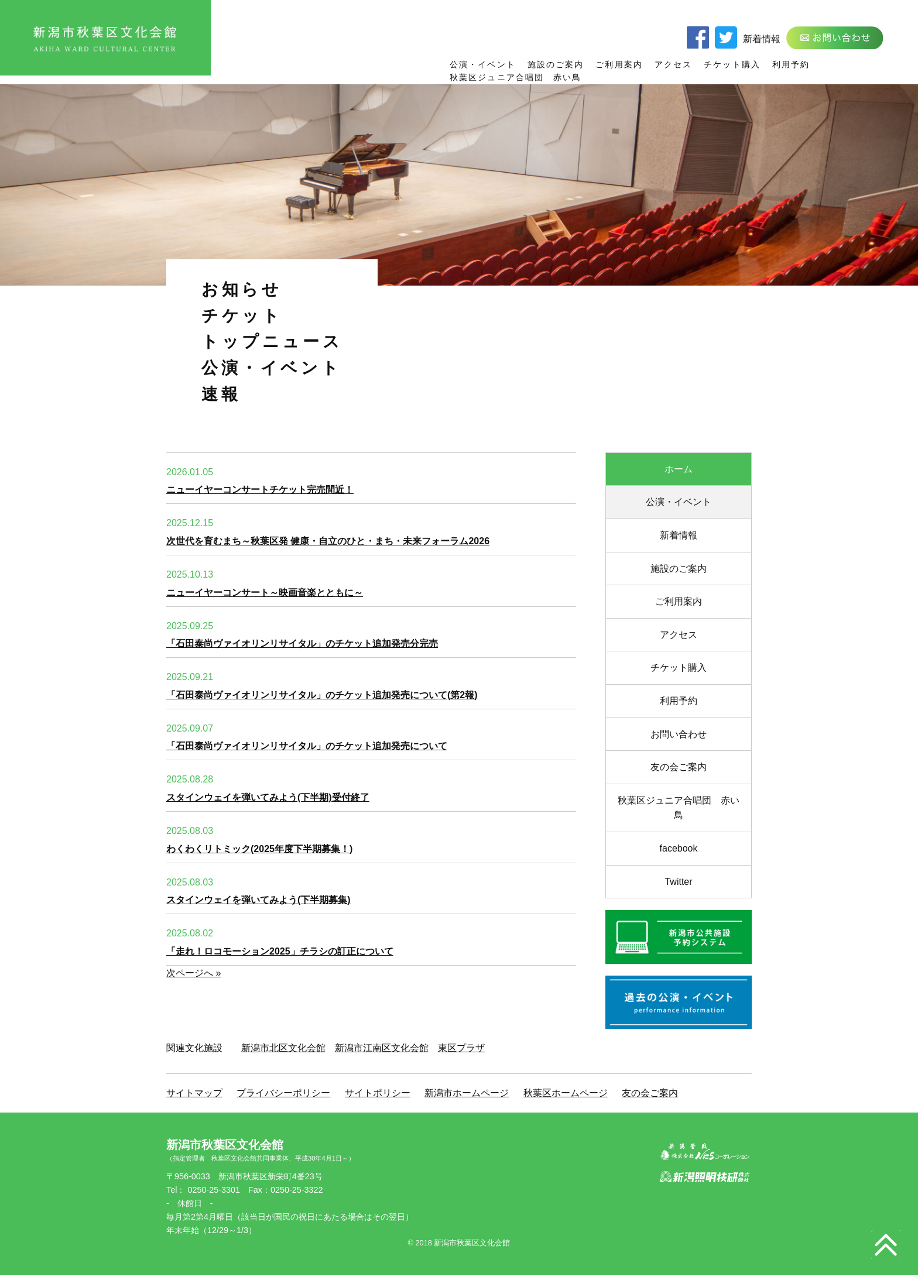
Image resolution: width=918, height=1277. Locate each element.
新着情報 (761, 39)
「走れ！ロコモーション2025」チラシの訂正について (279, 951)
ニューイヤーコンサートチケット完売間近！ (260, 490)
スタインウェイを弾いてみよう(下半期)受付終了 (267, 797)
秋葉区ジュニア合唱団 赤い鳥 (515, 77)
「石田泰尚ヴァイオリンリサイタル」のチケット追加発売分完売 (302, 643)
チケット (241, 316)
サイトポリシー (377, 1093)
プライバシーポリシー (283, 1093)
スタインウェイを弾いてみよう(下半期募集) (258, 900)
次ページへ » (193, 973)
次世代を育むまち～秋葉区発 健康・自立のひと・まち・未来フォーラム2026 (327, 541)
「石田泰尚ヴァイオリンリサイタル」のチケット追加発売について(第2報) (322, 695)
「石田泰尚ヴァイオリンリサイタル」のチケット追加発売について (306, 746)
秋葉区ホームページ (565, 1093)
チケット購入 (732, 64)
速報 (221, 394)
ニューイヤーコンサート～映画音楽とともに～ (264, 593)
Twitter (678, 882)
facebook (679, 848)
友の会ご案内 (678, 767)
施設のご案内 (555, 64)
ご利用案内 (619, 64)
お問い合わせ (678, 734)
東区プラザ (461, 1048)
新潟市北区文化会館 (283, 1048)
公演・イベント (483, 64)
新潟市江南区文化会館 (382, 1048)
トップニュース (271, 341)
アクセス (673, 64)
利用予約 (791, 64)
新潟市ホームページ (466, 1093)
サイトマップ (194, 1093)
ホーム (678, 469)
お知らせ (241, 289)
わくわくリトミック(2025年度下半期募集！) (259, 849)
